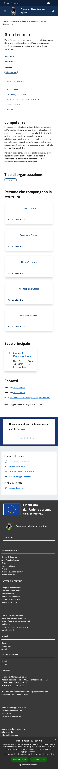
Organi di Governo (9, 556)
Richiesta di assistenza (11, 716)
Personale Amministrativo (12, 571)
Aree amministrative (37, 21)
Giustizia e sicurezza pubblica (13, 618)
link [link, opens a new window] (52, 754)
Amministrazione (18, 21)
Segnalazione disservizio (11, 710)
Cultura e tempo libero (11, 590)
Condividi (10, 56)
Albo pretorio (7, 732)
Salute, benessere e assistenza (14, 627)
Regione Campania (11, 2)
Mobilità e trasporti (9, 602)
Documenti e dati (8, 574)
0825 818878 (19, 392)
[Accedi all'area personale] (48, 3)
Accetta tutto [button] (19, 759)
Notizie (4, 643)
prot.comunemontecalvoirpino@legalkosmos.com (29, 397)
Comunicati (6, 645)
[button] (29, 765)
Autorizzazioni (7, 630)
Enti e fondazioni (8, 565)
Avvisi (4, 648)
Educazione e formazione (12, 615)
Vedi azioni (10, 61)
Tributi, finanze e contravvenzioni (15, 621)
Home (5, 21)
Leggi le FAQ (6, 713)
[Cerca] (52, 10)
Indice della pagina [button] (15, 81)
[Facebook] (5, 544)
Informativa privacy (9, 734)
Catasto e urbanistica (10, 599)
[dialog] (29, 753)
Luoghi (4, 663)
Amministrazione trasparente (13, 729)
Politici (4, 568)
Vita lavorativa (7, 593)
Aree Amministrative (10, 559)
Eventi (4, 660)
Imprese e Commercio (10, 596)
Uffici (3, 562)
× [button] (55, 740)
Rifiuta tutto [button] (39, 759)
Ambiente (5, 624)
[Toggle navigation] (4, 10)
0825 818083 (19, 387)
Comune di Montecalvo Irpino (22, 354)
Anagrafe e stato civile (11, 587)
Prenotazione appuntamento (13, 707)
